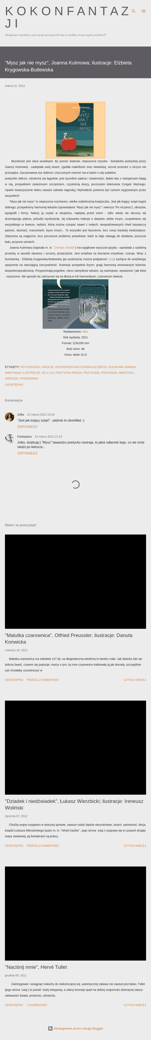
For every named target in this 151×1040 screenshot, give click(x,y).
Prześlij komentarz (43, 679)
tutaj (111, 259)
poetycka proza (69, 372)
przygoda (91, 372)
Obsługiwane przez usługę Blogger (75, 1028)
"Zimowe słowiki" (64, 247)
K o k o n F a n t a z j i (67, 17)
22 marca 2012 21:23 (48, 436)
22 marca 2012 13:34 (40, 414)
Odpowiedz (27, 427)
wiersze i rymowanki (21, 378)
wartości (126, 372)
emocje (48, 367)
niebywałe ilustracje (22, 372)
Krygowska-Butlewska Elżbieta (81, 367)
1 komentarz (37, 1005)
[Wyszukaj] (133, 7)
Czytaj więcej (135, 679)
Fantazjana (24, 436)
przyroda (109, 372)
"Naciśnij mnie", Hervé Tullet (36, 967)
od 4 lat (48, 372)
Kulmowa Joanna (122, 367)
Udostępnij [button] (14, 384)
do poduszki (30, 367)
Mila (85, 331)
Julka (20, 414)
